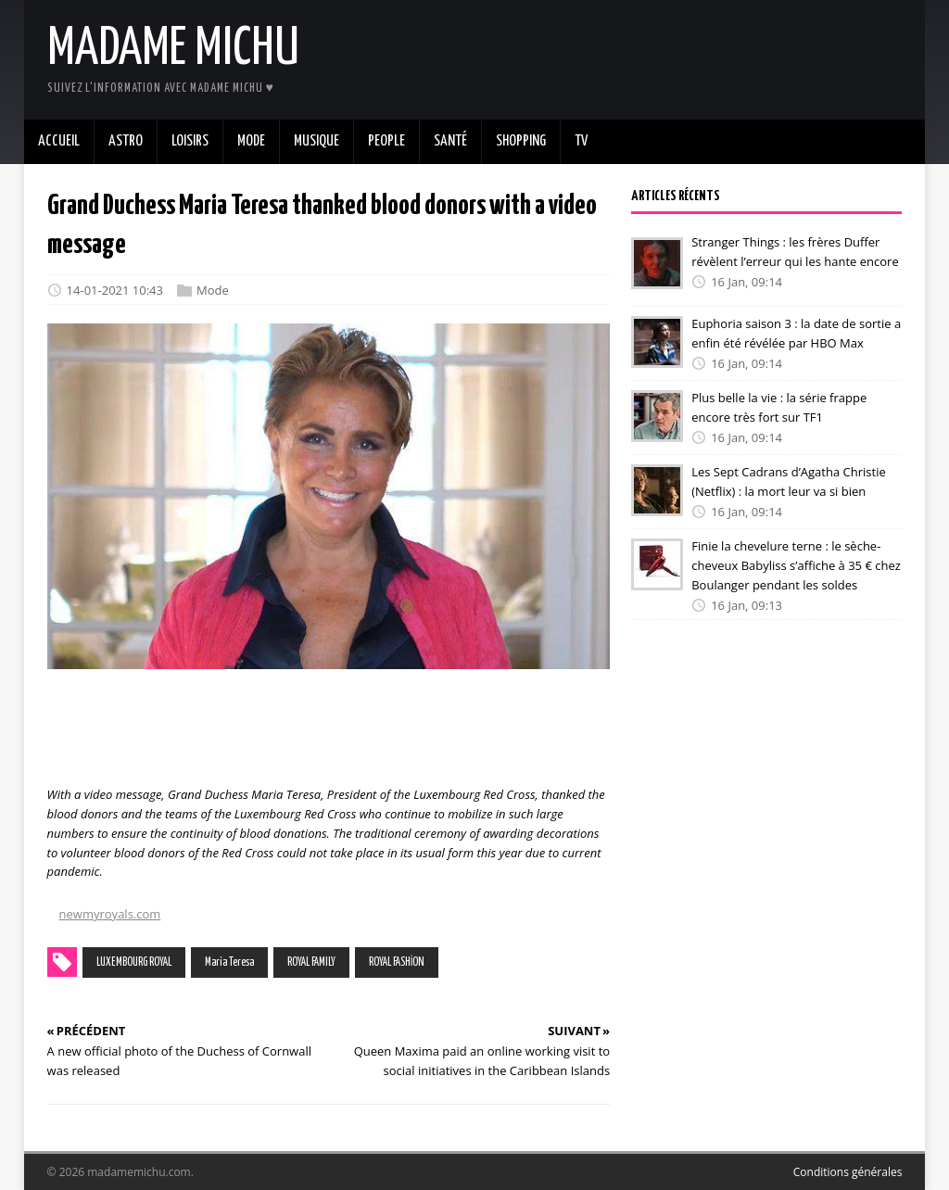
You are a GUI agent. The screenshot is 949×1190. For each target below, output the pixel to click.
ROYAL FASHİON (396, 962)
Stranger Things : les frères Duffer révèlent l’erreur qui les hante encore (795, 252)
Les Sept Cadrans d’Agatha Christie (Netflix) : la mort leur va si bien (788, 481)
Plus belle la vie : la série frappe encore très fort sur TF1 (779, 407)
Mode (212, 290)
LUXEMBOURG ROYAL (133, 962)
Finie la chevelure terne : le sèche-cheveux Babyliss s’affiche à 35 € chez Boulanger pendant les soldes (796, 565)
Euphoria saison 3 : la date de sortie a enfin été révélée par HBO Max (796, 333)
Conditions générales (848, 1172)
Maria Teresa (229, 962)
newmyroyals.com (110, 913)
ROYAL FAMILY (311, 962)
